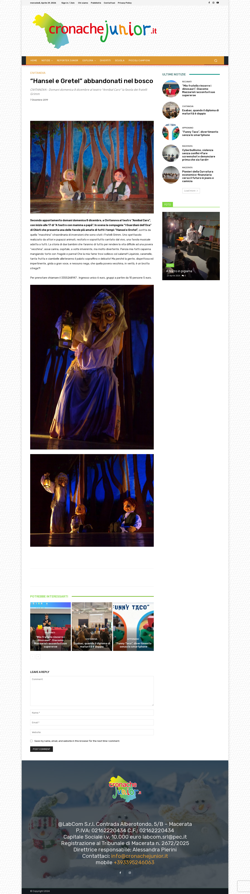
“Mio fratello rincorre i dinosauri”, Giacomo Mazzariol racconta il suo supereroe (50, 641)
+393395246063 (134, 862)
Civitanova (37, 73)
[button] (215, 60)
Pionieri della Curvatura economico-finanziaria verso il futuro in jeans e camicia (198, 176)
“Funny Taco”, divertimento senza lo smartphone (133, 645)
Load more (191, 190)
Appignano (133, 639)
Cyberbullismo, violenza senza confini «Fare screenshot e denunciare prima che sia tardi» (198, 155)
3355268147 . (70, 277)
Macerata (187, 146)
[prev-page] (32, 656)
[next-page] (38, 656)
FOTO (170, 265)
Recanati (50, 633)
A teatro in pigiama (179, 271)
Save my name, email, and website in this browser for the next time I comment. (77, 741)
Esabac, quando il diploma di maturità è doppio (92, 645)
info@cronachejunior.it (139, 856)
